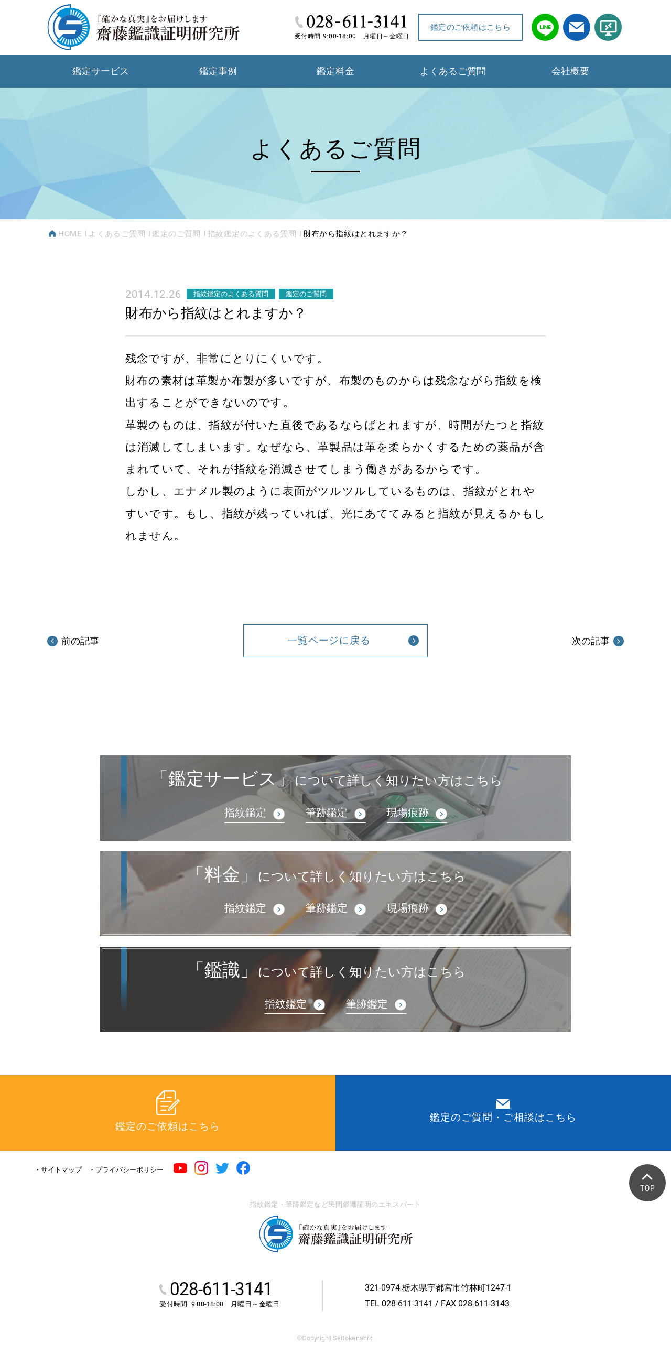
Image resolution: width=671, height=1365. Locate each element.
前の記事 (73, 640)
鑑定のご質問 (176, 234)
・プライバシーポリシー (126, 1170)
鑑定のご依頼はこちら (470, 27)
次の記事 (598, 640)
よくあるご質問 (117, 234)
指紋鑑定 (245, 812)
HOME (70, 234)
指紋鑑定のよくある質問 (252, 234)
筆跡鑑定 (327, 812)
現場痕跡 (408, 812)
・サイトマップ (58, 1170)
